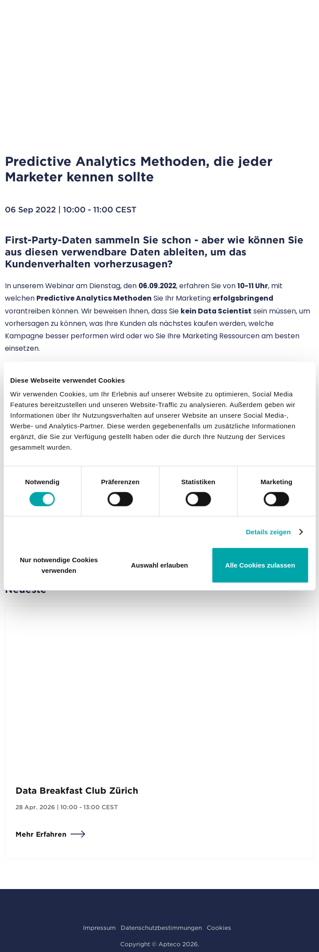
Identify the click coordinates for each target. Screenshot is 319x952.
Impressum (99, 927)
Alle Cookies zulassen (260, 565)
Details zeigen (268, 531)
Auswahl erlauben (159, 565)
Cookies (219, 927)
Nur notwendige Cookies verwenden (59, 565)
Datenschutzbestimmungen (161, 927)
